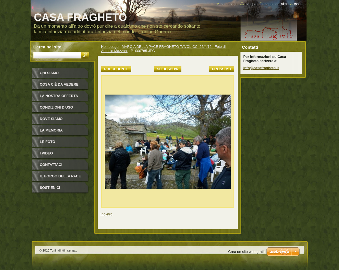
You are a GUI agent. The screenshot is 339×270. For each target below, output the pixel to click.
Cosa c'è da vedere (59, 84)
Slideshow (168, 69)
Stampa (250, 4)
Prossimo (221, 69)
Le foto (47, 142)
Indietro (106, 214)
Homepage (110, 46)
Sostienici (50, 188)
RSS (296, 4)
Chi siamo (49, 73)
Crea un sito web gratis (246, 252)
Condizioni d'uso (56, 107)
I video (46, 153)
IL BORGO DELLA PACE (60, 176)
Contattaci (51, 165)
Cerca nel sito (47, 46)
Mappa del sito (275, 4)
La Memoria (51, 130)
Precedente (116, 69)
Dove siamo (51, 119)
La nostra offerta (59, 96)
